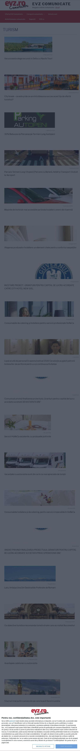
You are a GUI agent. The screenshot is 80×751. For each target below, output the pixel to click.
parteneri (12, 721)
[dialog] (40, 729)
